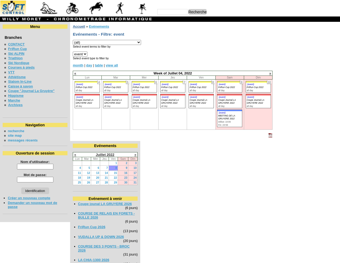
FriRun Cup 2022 (82, 87)
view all (110, 65)
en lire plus (328, 180)
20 (298, 58)
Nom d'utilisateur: (34, 162)
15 (315, 53)
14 (307, 53)
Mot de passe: (34, 175)
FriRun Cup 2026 (293, 108)
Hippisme (15, 96)
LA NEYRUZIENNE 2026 (299, 150)
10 (334, 48)
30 (325, 63)
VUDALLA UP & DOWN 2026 (303, 118)
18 (281, 58)
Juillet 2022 (305, 35)
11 (281, 53)
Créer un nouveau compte (29, 198)
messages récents (22, 140)
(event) (77, 84)
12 (289, 53)
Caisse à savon (20, 86)
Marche (14, 100)
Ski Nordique (18, 63)
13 (298, 53)
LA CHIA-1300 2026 (295, 141)
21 (307, 58)
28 (307, 63)
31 (334, 63)
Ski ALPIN (16, 54)
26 (289, 63)
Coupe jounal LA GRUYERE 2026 (307, 85)
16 (325, 53)
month (76, 65)
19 (289, 58)
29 (315, 63)
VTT (11, 72)
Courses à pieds (21, 67)
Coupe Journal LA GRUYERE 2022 (82, 101)
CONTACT (16, 44)
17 (334, 53)
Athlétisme (17, 77)
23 (325, 58)
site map (15, 135)
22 (315, 58)
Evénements (97, 26)
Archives (15, 105)
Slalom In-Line (20, 82)
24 (334, 58)
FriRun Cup (17, 49)
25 (281, 63)
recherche (16, 131)
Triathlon (15, 58)
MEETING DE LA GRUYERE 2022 (223, 117)
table (97, 65)
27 (298, 63)
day (87, 65)
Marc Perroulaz (195, 256)
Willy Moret (159, 256)
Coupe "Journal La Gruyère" (31, 91)
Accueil (77, 26)
